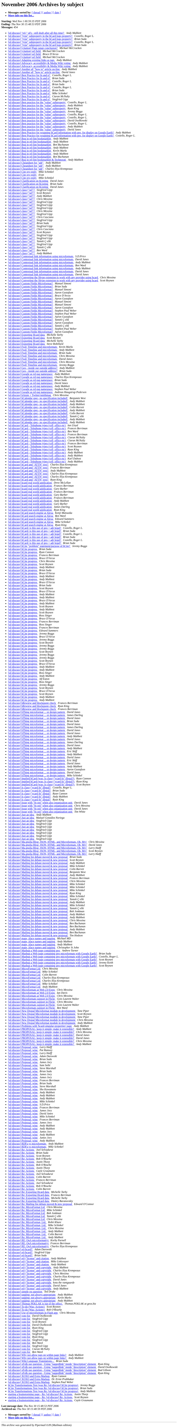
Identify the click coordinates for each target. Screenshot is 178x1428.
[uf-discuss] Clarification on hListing (28, 180)
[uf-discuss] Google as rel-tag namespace (30, 374)
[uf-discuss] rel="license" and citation (29, 1258)
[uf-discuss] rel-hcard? (20, 1249)
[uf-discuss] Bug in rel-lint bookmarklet (30, 138)
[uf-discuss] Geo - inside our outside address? (33, 368)
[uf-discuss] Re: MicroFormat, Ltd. (27, 1222)
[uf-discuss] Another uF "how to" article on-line (34, 69)
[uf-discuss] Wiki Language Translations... (31, 1361)
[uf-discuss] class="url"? (21, 189)
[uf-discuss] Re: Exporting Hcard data (29, 1192)
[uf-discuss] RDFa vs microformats (27, 1143)
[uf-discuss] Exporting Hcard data (26, 334)
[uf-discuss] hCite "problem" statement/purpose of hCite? (39, 546)
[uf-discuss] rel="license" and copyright (30, 1267)
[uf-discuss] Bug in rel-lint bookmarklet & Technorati (37, 159)
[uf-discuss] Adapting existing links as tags (31, 60)
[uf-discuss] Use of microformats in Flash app (33, 1312)
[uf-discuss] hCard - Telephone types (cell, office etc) (37, 425)
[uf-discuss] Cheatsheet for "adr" (26, 162)
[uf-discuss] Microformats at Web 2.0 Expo (31, 989)
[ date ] (57, 12)
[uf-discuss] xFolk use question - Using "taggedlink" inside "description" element (52, 1364)
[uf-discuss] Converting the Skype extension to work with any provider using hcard (53, 277)
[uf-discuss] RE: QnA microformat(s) (28, 1240)
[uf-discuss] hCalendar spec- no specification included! (38, 398)
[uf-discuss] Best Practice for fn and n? (29, 75)
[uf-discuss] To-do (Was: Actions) (26, 1306)
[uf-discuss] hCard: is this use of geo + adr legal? (35, 528)
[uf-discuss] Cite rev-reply (22, 171)
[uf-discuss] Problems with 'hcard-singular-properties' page (40, 1026)
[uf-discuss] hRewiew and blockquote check (32, 703)
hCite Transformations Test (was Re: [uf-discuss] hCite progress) (43, 1385)
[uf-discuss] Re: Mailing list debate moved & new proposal (40, 1204)
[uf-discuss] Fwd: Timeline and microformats (33, 346)
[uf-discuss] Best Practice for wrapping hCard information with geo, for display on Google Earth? (61, 132)
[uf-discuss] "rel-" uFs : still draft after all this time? (36, 33)
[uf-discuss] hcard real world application (30, 482)
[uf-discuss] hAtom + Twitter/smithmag (30, 395)
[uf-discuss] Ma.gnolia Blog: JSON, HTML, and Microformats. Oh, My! (47, 841)
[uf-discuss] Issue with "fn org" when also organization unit (40, 802)
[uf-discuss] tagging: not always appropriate (32, 1294)
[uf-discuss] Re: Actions (21, 1149)
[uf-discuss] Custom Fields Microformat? (30, 283)
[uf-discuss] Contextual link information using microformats (41, 256)
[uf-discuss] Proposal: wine (23, 1047)
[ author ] (47, 12)
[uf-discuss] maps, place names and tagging (32, 938)
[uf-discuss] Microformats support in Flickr (32, 998)
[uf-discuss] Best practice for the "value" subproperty (37, 102)
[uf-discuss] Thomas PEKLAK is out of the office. (35, 1303)
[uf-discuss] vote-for (19, 1315)
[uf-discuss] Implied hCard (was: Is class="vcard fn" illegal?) (41, 778)
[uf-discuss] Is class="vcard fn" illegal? (29, 787)
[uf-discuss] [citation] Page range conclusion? (33, 48)
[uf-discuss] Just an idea (21, 814)
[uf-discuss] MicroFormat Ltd (24, 968)
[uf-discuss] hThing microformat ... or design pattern (37, 712)
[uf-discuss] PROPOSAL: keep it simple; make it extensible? (41, 1029)
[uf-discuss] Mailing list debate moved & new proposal (38, 857)
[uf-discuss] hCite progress (23, 549)
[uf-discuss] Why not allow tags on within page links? (37, 1355)
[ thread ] (37, 12)
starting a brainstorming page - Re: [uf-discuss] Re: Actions (40, 1394)
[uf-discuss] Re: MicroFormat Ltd (26, 1207)
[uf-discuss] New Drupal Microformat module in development (42, 1010)
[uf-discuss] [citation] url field (24, 51)
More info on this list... (21, 15)
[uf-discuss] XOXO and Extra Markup (29, 1376)
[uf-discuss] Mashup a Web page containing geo (34, 950)
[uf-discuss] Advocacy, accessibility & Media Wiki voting (39, 63)
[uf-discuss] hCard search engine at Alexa (31, 512)
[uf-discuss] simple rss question (25, 1291)
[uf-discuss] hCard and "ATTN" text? (28, 464)
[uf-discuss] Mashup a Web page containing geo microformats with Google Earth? (53, 953)
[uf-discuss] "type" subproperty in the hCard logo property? (40, 36)
